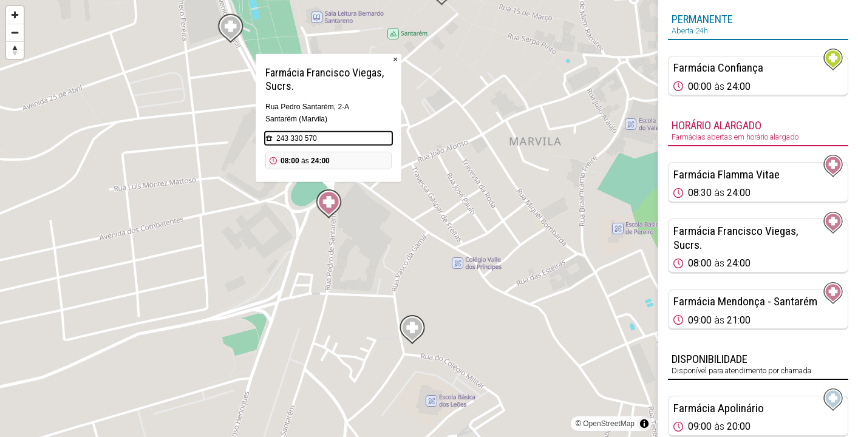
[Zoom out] (15, 32)
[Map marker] (329, 203)
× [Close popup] (395, 59)
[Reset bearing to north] (15, 50)
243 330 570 (296, 138)
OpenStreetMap (609, 423)
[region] (329, 218)
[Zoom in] (15, 15)
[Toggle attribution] (644, 423)
